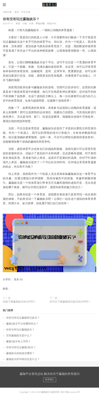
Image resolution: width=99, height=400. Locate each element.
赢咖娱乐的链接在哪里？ (20, 353)
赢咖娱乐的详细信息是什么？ (23, 359)
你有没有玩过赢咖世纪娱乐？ (23, 317)
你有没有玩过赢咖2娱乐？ (21, 347)
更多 (16, 279)
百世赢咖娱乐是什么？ (19, 335)
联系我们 (49, 379)
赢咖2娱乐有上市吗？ (18, 341)
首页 (16, 12)
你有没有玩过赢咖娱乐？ (21, 19)
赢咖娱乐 (49, 4)
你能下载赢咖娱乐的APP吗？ (19, 301)
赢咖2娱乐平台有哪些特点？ (22, 323)
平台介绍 (25, 12)
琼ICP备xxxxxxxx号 (70, 392)
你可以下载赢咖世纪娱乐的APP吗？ (70, 301)
